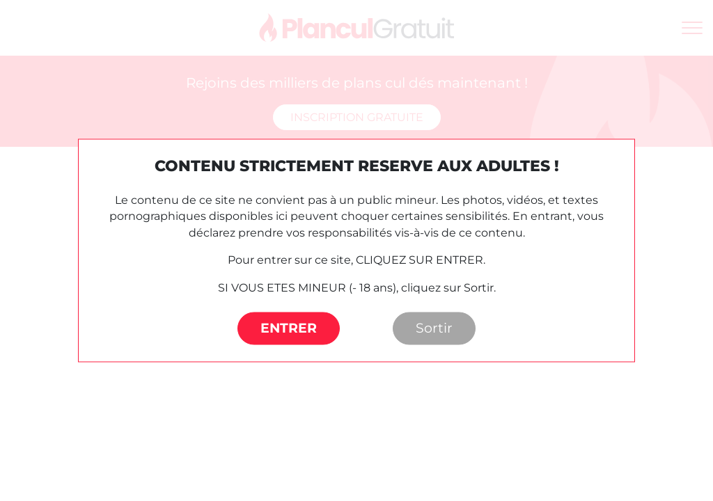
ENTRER (288, 328)
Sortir (434, 328)
